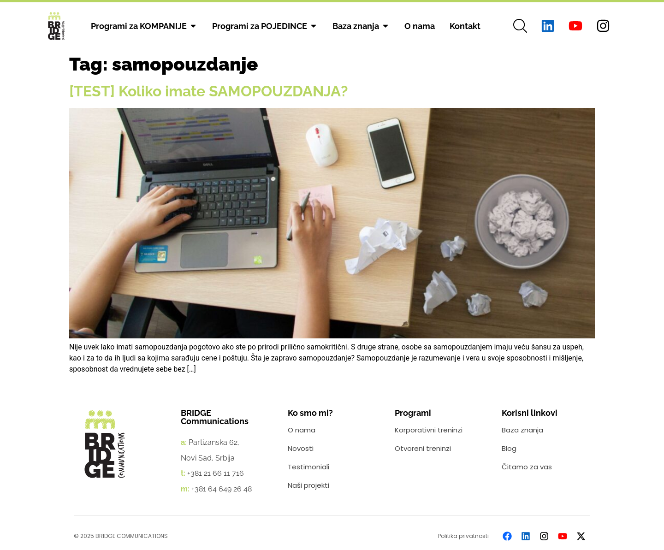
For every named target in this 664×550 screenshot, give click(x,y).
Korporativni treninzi (428, 430)
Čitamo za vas (527, 467)
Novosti (301, 448)
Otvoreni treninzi (423, 448)
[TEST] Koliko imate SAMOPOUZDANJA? (208, 91)
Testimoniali (308, 467)
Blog (509, 448)
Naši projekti (308, 485)
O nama (301, 430)
